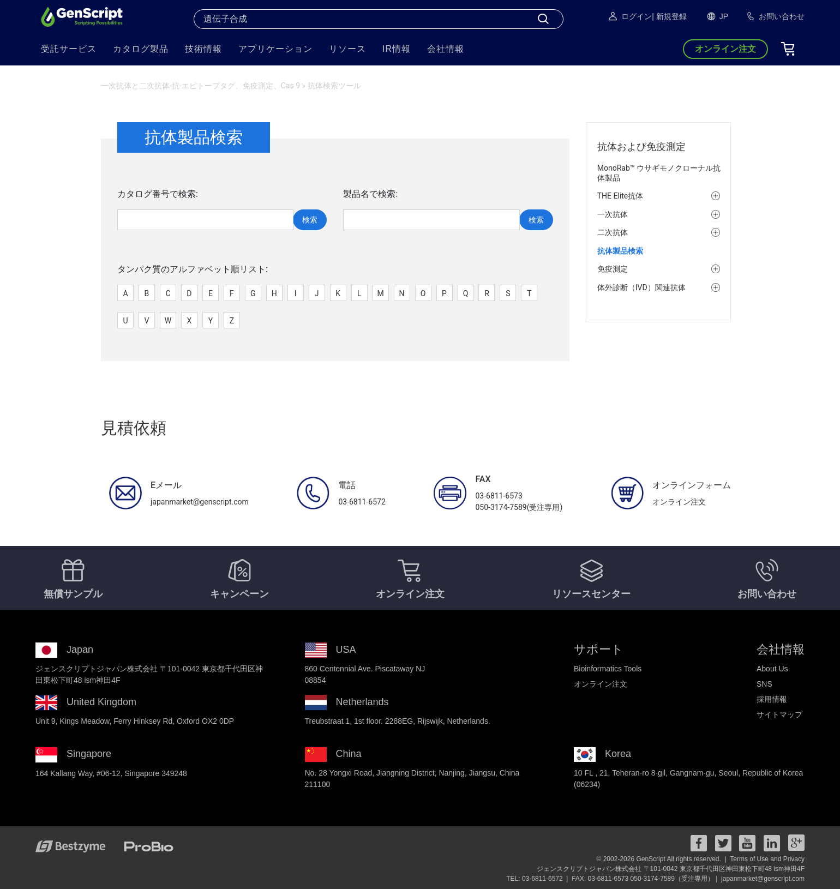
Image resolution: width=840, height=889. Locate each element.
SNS (764, 684)
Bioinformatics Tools (607, 668)
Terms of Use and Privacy (767, 859)
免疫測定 (612, 269)
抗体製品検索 (620, 251)
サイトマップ (779, 714)
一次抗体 (612, 214)
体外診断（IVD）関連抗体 (641, 287)
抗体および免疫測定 (641, 146)
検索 (309, 219)
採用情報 (772, 699)
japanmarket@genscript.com (763, 878)
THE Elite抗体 (620, 195)
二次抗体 (612, 232)
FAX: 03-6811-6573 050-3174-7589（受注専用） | (645, 878)
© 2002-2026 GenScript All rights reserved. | (662, 859)
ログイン (629, 16)
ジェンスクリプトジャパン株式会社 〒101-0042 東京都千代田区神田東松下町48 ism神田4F (671, 869)
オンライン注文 (600, 684)
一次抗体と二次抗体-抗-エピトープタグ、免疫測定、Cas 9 (200, 85)
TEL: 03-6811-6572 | (538, 878)
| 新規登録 (669, 16)
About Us (772, 668)
